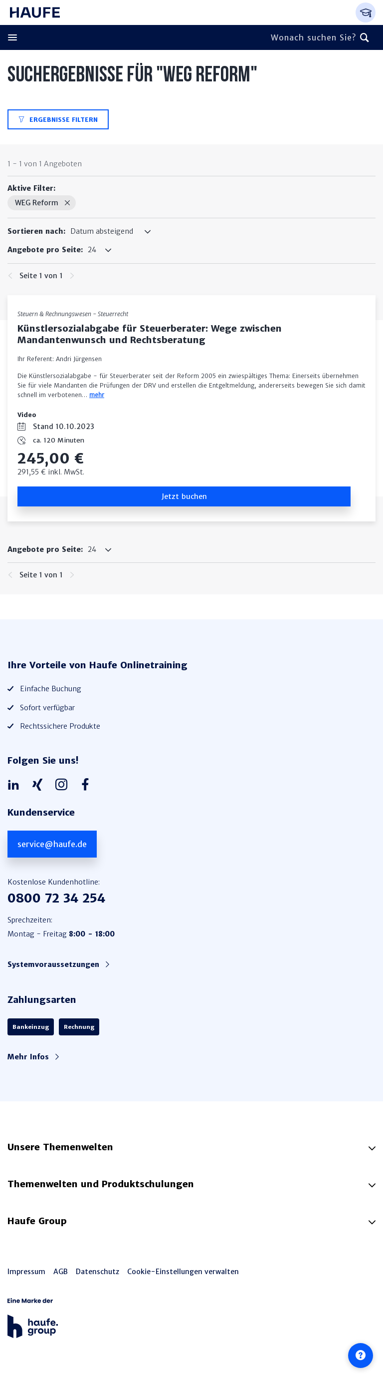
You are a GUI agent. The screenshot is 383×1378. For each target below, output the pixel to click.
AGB (60, 1271)
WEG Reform (36, 202)
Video (26, 415)
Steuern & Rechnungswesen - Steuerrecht (72, 314)
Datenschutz (97, 1271)
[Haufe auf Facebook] (87, 785)
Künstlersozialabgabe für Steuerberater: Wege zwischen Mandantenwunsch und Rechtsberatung (149, 334)
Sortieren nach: (36, 231)
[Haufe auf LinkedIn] (15, 785)
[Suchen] (364, 37)
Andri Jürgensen (79, 359)
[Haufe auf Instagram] (63, 785)
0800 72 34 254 (56, 898)
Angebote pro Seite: (45, 249)
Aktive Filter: (31, 188)
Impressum (26, 1271)
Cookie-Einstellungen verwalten (183, 1271)
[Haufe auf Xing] (39, 785)
